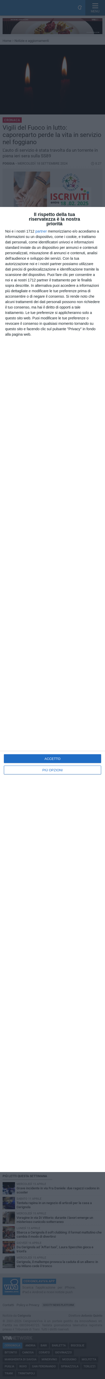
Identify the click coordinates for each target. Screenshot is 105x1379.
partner (41, 231)
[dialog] (52, 689)
